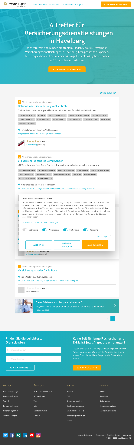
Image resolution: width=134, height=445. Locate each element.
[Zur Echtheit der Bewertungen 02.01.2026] (120, 415)
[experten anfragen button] (116, 4)
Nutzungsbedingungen (85, 435)
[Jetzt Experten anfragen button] (66, 69)
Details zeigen (99, 236)
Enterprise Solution (11, 406)
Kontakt (31, 415)
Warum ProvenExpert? (37, 391)
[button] (39, 4)
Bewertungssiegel (10, 391)
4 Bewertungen (32, 254)
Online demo (89, 401)
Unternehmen (34, 396)
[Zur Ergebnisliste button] (20, 367)
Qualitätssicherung (113, 435)
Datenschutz (100, 435)
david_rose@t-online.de (47, 280)
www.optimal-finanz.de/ (50, 133)
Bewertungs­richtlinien (65, 415)
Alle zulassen (95, 244)
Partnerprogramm (10, 410)
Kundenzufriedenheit (65, 410)
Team (30, 401)
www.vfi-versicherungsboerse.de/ (81, 188)
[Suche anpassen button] (108, 93)
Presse (87, 391)
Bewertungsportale (64, 401)
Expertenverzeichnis (92, 410)
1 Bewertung (31, 144)
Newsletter (88, 396)
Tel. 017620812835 (26, 280)
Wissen (59, 391)
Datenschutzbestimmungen (49, 222)
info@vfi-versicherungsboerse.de (50, 188)
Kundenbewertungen (65, 406)
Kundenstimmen (35, 410)
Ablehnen (38, 244)
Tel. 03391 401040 (26, 188)
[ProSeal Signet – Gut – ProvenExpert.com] (120, 396)
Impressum (30, 222)
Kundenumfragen (10, 396)
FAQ (58, 396)
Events (59, 420)
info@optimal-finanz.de (28, 133)
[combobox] (33, 350)
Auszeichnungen (10, 415)
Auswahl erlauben (67, 245)
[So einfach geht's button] (87, 367)
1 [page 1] (112, 318)
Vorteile (6, 401)
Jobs (30, 406)
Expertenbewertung (92, 406)
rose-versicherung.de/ (69, 280)
